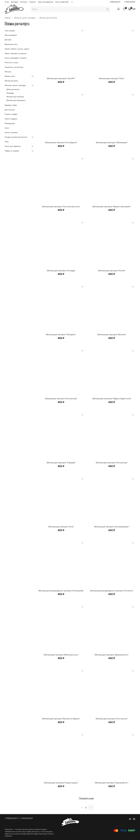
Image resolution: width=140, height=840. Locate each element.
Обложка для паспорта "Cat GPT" (61, 78)
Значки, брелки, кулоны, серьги (17, 49)
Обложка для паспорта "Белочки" (111, 334)
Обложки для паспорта (15, 97)
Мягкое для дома (11, 81)
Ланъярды (10, 93)
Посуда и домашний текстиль (16, 137)
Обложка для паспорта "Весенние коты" (61, 655)
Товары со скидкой (12, 151)
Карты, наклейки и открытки (15, 53)
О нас (7, 2)
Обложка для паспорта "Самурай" (61, 462)
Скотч (7, 128)
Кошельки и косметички (14, 67)
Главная (7, 18)
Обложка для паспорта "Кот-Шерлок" (61, 142)
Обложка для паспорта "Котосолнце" (112, 462)
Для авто (8, 40)
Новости (32, 2)
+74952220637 (129, 2)
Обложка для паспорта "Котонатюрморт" (111, 526)
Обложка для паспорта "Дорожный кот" (112, 655)
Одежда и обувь (11, 105)
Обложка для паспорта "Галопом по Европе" (61, 718)
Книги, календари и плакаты (15, 58)
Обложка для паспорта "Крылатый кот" (111, 782)
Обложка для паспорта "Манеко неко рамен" (111, 206)
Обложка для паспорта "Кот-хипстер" (61, 398)
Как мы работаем (62, 2)
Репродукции (10, 123)
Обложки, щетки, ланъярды (24, 18)
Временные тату (11, 44)
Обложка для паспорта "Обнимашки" (112, 142)
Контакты (23, 2)
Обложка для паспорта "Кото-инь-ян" (112, 718)
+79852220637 (114, 2)
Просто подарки (11, 119)
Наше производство (45, 2)
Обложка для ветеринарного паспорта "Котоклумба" (61, 590)
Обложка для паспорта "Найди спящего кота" (111, 398)
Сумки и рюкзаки (11, 132)
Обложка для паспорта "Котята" (111, 270)
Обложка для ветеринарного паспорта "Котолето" (111, 590)
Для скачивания (11, 35)
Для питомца (10, 110)
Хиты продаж (10, 31)
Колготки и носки (11, 62)
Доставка (14, 2)
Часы (7, 142)
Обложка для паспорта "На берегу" (61, 334)
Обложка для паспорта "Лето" (111, 78)
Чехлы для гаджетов (12, 146)
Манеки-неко (10, 76)
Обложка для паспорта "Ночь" (61, 526)
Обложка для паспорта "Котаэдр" (61, 270)
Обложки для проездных (15, 100)
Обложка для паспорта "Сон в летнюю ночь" (61, 206)
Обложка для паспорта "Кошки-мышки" (61, 782)
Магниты (8, 72)
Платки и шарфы (11, 114)
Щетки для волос (12, 89)
